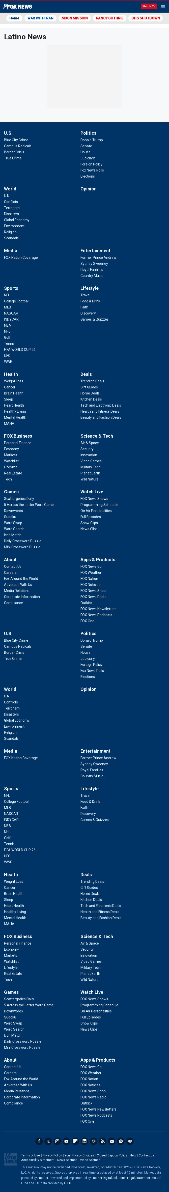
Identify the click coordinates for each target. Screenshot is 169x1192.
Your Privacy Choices (79, 1155)
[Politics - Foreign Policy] (91, 164)
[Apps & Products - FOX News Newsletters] (98, 609)
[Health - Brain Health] (13, 393)
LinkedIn (84, 1141)
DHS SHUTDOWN (145, 18)
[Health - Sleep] (8, 399)
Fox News (17, 7)
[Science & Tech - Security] (87, 449)
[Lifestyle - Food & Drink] (90, 301)
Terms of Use (30, 1155)
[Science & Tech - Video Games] (91, 461)
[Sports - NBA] (7, 325)
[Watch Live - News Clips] (89, 529)
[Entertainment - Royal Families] (91, 270)
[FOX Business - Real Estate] (13, 473)
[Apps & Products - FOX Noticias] (90, 585)
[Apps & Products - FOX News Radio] (93, 597)
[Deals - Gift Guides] (89, 387)
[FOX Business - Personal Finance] (17, 443)
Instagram (57, 1141)
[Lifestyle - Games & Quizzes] (94, 319)
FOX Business (18, 436)
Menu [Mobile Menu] (163, 7)
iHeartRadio (130, 1141)
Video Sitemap (90, 1160)
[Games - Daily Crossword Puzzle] (22, 541)
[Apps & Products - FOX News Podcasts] (96, 615)
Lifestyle (89, 288)
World (10, 188)
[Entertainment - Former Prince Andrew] (98, 258)
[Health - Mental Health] (15, 417)
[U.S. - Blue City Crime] (16, 140)
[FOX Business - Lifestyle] (11, 467)
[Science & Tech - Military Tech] (90, 467)
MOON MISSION (75, 18)
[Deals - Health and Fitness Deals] (99, 411)
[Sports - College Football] (16, 301)
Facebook (39, 1141)
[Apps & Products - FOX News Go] (91, 566)
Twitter (48, 1141)
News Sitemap (67, 1160)
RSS (102, 1141)
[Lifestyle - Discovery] (88, 313)
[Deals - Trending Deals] (92, 381)
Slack (93, 1141)
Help (133, 1155)
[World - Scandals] (11, 238)
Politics (88, 133)
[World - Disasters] (11, 214)
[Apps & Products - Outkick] (86, 603)
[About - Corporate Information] (22, 597)
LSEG (67, 1183)
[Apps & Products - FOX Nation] (89, 579)
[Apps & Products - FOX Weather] (90, 573)
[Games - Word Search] (14, 529)
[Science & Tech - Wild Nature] (89, 479)
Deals (86, 374)
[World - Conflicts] (11, 202)
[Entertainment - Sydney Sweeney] (94, 264)
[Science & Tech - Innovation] (88, 455)
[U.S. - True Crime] (13, 158)
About (10, 559)
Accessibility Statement (37, 1160)
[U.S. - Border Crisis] (14, 152)
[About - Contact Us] (12, 566)
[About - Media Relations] (17, 591)
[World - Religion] (10, 232)
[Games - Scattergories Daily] (19, 499)
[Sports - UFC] (7, 356)
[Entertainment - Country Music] (91, 276)
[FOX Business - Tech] (8, 479)
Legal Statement (138, 1178)
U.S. (8, 133)
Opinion (88, 188)
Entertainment (95, 250)
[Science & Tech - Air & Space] (89, 443)
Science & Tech (96, 436)
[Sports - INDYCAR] (11, 319)
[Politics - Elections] (87, 176)
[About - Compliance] (13, 603)
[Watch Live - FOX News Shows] (94, 499)
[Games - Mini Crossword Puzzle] (22, 547)
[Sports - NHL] (7, 331)
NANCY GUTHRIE (110, 18)
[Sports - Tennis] (9, 344)
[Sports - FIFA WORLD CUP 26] (20, 350)
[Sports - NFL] (7, 295)
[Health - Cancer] (9, 387)
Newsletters (112, 1141)
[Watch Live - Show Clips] (89, 523)
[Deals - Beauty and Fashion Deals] (100, 417)
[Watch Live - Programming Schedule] (99, 505)
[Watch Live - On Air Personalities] (96, 511)
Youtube (66, 1141)
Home (14, 18)
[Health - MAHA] (9, 423)
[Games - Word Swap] (13, 523)
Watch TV (149, 6)
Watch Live (91, 491)
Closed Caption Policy (112, 1155)
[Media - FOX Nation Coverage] (21, 258)
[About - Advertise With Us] (18, 585)
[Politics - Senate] (86, 146)
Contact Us (146, 1155)
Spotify (121, 1141)
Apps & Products (97, 559)
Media (10, 250)
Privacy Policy (52, 1155)
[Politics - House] (85, 152)
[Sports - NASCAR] (11, 313)
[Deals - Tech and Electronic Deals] (100, 405)
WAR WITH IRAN (40, 18)
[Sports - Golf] (7, 337)
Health (11, 374)
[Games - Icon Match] (12, 535)
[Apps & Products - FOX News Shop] (93, 591)
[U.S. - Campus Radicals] (18, 146)
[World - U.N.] (7, 196)
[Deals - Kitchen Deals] (91, 399)
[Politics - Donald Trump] (91, 140)
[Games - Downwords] (13, 511)
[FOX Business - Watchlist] (11, 461)
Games (11, 491)
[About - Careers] (10, 573)
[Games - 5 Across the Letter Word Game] (29, 505)
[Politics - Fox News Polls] (92, 170)
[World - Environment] (14, 226)
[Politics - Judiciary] (87, 158)
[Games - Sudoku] (10, 517)
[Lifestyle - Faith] (84, 307)
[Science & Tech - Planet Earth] (90, 473)
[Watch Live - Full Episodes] (90, 517)
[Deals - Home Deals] (90, 393)
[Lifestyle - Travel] (85, 295)
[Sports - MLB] (7, 307)
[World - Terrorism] (12, 208)
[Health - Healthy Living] (15, 411)
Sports (11, 288)
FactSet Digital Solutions (109, 1178)
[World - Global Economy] (17, 220)
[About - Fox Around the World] (21, 579)
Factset (43, 1178)
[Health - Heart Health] (14, 405)
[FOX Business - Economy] (11, 449)
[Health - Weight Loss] (13, 381)
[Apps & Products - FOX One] (87, 621)
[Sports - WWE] (8, 362)
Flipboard (75, 1141)
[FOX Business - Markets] (10, 455)
